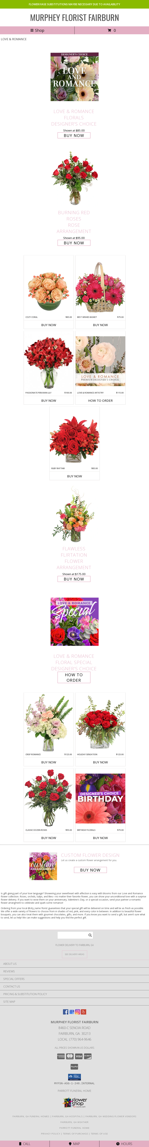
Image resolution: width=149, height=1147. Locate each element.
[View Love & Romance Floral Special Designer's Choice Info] (75, 621)
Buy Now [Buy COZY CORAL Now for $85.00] (48, 325)
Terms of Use (99, 1133)
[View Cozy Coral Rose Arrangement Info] (49, 286)
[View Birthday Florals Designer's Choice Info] (100, 798)
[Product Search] (75, 935)
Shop (37, 30)
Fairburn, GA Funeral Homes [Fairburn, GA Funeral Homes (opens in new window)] (31, 1116)
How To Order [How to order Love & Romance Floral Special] (74, 677)
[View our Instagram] (77, 1013)
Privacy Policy (50, 1133)
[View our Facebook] (65, 1013)
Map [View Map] (74, 1144)
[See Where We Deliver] (74, 954)
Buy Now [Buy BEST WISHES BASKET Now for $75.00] (100, 325)
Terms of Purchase (75, 1133)
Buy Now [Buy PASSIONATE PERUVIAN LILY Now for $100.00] (48, 400)
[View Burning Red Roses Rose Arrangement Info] (75, 178)
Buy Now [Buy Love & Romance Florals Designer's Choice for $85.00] (74, 135)
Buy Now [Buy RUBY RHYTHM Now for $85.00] (74, 476)
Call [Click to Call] (24, 1144)
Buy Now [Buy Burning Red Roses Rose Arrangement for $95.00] (74, 243)
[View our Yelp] (83, 1013)
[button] (74, 1077)
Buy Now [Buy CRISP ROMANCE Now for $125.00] (48, 762)
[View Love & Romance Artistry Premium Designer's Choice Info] (100, 361)
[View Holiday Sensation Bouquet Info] (100, 723)
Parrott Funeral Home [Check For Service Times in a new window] (74, 1091)
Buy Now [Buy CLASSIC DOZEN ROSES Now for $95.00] (48, 838)
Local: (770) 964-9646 (74, 1039)
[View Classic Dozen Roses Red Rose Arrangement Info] (49, 798)
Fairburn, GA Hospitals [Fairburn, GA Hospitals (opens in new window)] (67, 1116)
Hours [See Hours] (124, 1144)
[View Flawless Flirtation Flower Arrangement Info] (75, 514)
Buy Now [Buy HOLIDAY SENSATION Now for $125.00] (100, 762)
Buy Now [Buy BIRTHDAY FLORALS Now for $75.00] (100, 838)
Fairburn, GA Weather (74, 1122)
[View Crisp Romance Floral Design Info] (49, 723)
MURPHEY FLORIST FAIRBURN (74, 17)
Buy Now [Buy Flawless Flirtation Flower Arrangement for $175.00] (74, 579)
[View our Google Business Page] (71, 1013)
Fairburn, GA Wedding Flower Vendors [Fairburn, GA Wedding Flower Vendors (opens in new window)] (111, 1116)
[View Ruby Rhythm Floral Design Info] (74, 437)
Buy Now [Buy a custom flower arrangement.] (90, 870)
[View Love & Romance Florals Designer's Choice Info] (75, 76)
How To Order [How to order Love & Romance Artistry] (100, 400)
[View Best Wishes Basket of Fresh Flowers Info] (100, 285)
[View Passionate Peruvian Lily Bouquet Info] (49, 361)
